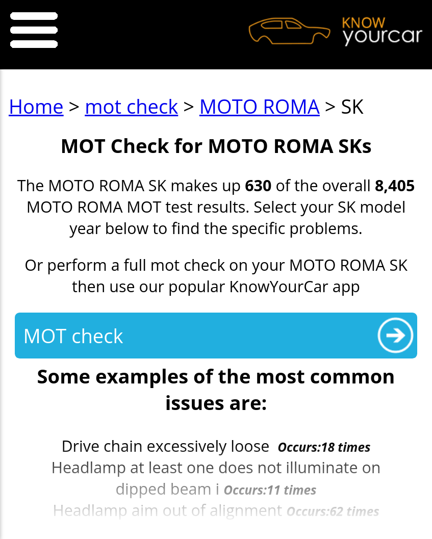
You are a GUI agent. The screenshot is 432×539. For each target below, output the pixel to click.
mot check (131, 106)
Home (36, 106)
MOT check (73, 335)
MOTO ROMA (259, 106)
